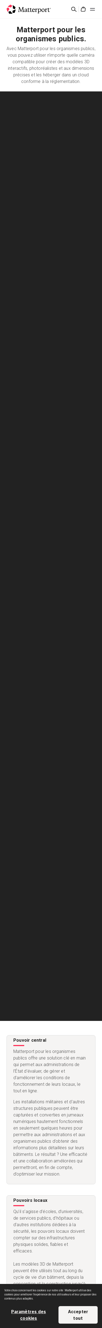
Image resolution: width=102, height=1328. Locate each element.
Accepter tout (78, 1315)
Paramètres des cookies (28, 1315)
